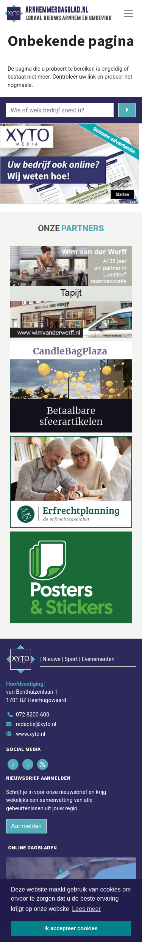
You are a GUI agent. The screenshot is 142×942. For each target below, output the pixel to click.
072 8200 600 (32, 715)
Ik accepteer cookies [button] (71, 928)
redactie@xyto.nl (36, 724)
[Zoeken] (127, 110)
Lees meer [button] (86, 909)
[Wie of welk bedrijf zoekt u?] (60, 110)
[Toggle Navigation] (128, 13)
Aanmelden (26, 826)
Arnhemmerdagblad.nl (56, 10)
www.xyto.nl (30, 734)
